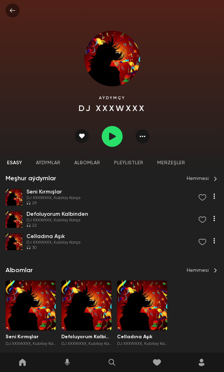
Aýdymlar (48, 162)
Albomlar (87, 162)
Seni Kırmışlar (22, 336)
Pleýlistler (128, 162)
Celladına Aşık (135, 336)
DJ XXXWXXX (39, 198)
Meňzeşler (171, 162)
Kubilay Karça (67, 198)
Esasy (14, 162)
